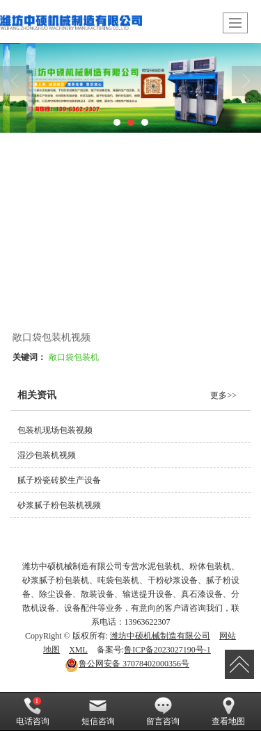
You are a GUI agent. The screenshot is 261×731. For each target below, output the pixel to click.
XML (78, 650)
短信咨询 (98, 711)
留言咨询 (163, 711)
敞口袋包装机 (74, 357)
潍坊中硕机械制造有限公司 (160, 636)
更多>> (223, 395)
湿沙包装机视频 (46, 455)
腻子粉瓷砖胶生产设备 (59, 480)
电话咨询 (32, 711)
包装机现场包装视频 (55, 430)
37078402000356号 (127, 663)
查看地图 (228, 711)
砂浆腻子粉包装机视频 (59, 505)
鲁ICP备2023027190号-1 (167, 650)
